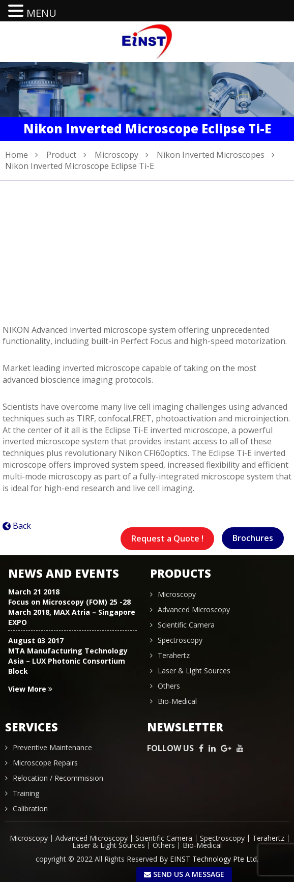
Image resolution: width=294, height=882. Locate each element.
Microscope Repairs (45, 762)
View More (30, 689)
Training (26, 793)
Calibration (30, 808)
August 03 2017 (36, 640)
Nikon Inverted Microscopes (210, 154)
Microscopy (116, 154)
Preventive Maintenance (52, 747)
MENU (41, 13)
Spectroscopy (180, 640)
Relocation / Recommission (58, 778)
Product (61, 154)
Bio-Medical (177, 701)
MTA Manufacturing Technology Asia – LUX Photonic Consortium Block (68, 661)
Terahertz (174, 655)
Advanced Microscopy (194, 609)
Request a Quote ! (167, 538)
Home (16, 154)
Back (22, 525)
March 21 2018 (34, 591)
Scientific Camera (186, 625)
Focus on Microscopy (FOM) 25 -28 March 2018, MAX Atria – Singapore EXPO (71, 612)
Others (169, 686)
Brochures (252, 538)
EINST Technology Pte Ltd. (214, 859)
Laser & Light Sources (194, 670)
